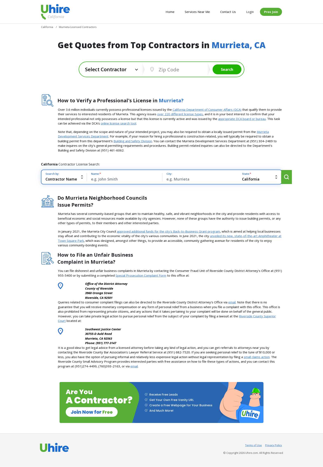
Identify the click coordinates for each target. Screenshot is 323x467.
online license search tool (118, 123)
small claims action (257, 357)
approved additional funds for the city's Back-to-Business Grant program (168, 231)
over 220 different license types (180, 114)
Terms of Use (253, 445)
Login (250, 12)
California (52, 17)
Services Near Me (197, 12)
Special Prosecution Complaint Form (141, 275)
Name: (96, 173)
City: (164, 173)
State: (235, 173)
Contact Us (228, 12)
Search (227, 69)
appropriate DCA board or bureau (242, 119)
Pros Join (271, 12)
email (232, 302)
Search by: (52, 173)
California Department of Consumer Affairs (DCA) (207, 109)
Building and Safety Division (133, 141)
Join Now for (93, 412)
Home (170, 12)
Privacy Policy (273, 445)
